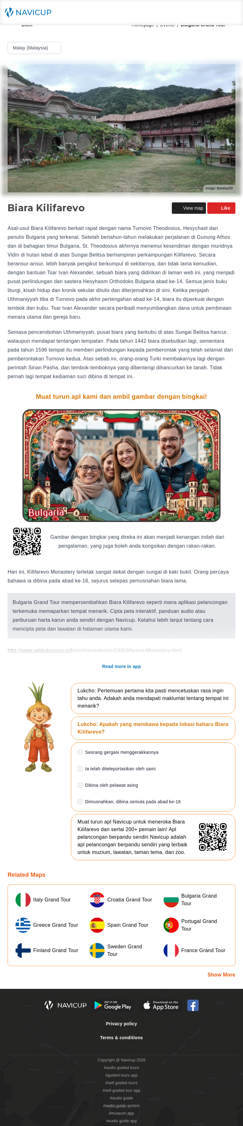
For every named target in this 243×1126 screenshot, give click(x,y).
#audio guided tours (121, 1068)
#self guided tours (122, 1083)
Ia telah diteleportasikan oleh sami (120, 768)
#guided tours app (121, 1075)
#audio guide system (121, 1106)
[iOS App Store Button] (161, 1005)
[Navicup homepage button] (30, 13)
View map (188, 208)
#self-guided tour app (121, 1090)
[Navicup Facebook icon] (193, 1005)
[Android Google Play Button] (112, 1005)
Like (221, 208)
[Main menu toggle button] (231, 12)
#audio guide (121, 1098)
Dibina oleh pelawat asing (111, 785)
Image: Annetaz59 (219, 188)
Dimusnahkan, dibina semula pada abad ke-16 (133, 801)
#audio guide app (121, 1121)
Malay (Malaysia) (35, 48)
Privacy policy (121, 1023)
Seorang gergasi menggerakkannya (122, 752)
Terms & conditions (121, 1037)
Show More (221, 974)
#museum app (121, 1113)
